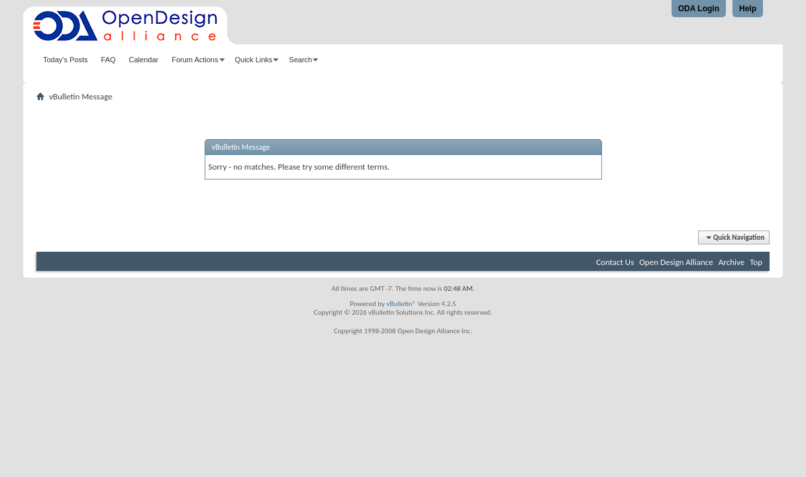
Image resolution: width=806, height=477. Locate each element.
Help (747, 8)
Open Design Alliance (676, 262)
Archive (731, 262)
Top (756, 262)
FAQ (108, 60)
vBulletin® (401, 303)
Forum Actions (195, 60)
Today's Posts (65, 60)
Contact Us (615, 262)
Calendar (144, 60)
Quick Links (254, 60)
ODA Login (698, 8)
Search (300, 60)
